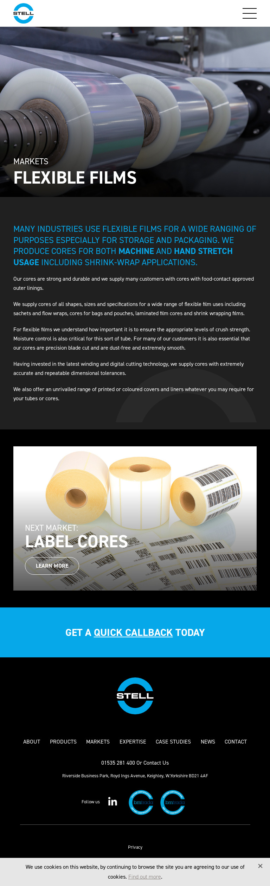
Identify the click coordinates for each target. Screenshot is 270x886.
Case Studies (173, 741)
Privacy (135, 847)
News (208, 741)
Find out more (144, 876)
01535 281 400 (118, 762)
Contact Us (156, 762)
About (31, 741)
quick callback (133, 632)
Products (63, 741)
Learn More (52, 565)
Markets (98, 741)
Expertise (133, 741)
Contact (236, 741)
